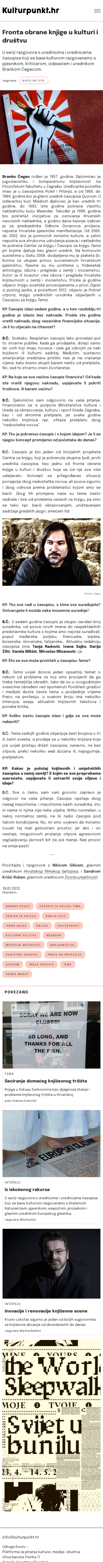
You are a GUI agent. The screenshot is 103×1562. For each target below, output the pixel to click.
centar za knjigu (21, 916)
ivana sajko (16, 926)
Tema (67, 964)
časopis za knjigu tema (60, 906)
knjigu (22, 285)
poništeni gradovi (22, 954)
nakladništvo (62, 945)
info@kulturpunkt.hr (20, 1537)
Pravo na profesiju (65, 954)
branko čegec (18, 906)
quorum (13, 964)
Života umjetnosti (81, 877)
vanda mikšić (17, 974)
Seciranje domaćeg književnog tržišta (46, 1081)
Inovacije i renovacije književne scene (46, 1311)
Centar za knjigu (39, 246)
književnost (68, 926)
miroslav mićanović (23, 945)
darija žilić (56, 916)
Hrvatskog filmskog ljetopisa (51, 872)
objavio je (78, 290)
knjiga (42, 926)
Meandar (45, 211)
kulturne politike (21, 935)
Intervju (13, 1182)
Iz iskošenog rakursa (27, 1190)
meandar (53, 935)
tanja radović (41, 964)
